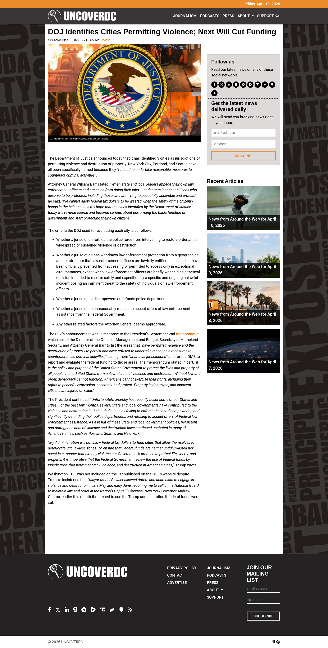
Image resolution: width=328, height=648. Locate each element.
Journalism (185, 16)
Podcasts (209, 16)
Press (228, 16)
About (244, 16)
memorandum (188, 334)
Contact (175, 575)
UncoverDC (83, 16)
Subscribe (243, 156)
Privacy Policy (181, 568)
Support (265, 16)
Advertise (177, 582)
